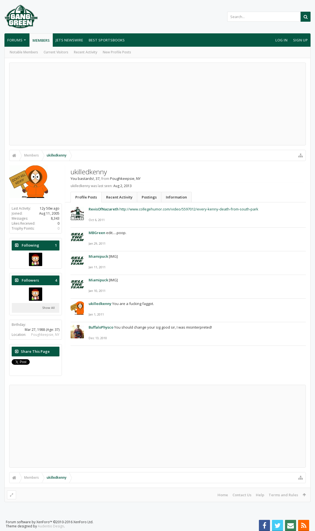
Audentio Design (51, 526)
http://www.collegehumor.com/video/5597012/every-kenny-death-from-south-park (188, 209)
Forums (14, 40)
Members (41, 40)
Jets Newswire (69, 40)
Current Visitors (56, 52)
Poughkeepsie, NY (45, 334)
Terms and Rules (283, 494)
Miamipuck (98, 256)
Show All (48, 308)
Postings (149, 197)
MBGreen (97, 232)
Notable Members (24, 52)
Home (223, 494)
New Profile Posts (117, 52)
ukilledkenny (100, 303)
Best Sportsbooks (107, 40)
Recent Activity (85, 52)
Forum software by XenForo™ (49, 522)
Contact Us (241, 494)
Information (176, 197)
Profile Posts (86, 197)
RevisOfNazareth (104, 209)
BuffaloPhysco (101, 327)
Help (260, 494)
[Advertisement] (157, 104)
